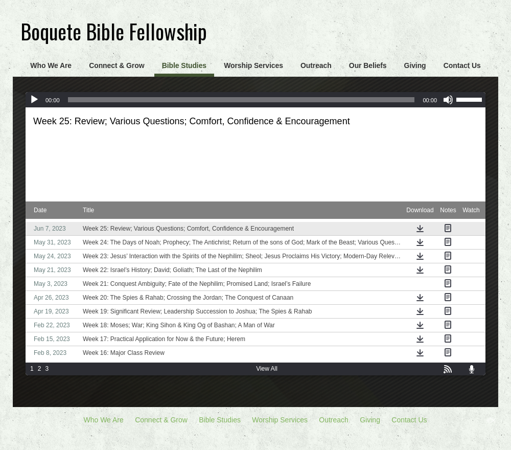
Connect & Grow (116, 65)
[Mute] (448, 100)
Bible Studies (184, 65)
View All (266, 368)
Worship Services (253, 65)
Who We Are (51, 65)
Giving (415, 65)
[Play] (34, 100)
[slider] (241, 99)
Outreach (316, 65)
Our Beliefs (368, 65)
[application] (255, 99)
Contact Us (462, 65)
